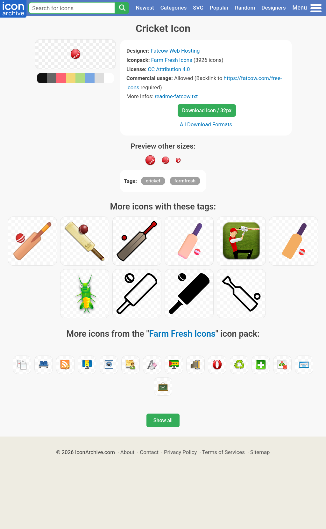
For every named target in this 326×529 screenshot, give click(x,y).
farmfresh (184, 181)
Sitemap (260, 452)
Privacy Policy (180, 452)
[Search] (122, 8)
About (127, 452)
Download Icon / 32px (206, 110)
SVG (198, 7)
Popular (219, 7)
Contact (149, 452)
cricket (153, 181)
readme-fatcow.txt (176, 96)
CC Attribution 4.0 (169, 69)
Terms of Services (223, 452)
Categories (173, 7)
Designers (273, 7)
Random (245, 7)
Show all (163, 420)
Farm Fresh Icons (171, 60)
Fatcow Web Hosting (175, 51)
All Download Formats (206, 124)
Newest (145, 7)
